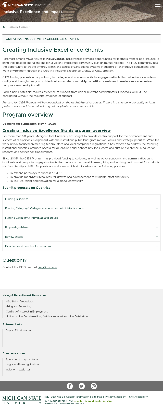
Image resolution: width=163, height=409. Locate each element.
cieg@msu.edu (47, 267)
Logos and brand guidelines (22, 364)
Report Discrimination (19, 330)
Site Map (97, 397)
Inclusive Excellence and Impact (32, 12)
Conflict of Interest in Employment (27, 311)
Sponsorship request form (22, 359)
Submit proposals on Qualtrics (26, 187)
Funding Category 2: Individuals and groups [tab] (31, 218)
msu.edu (78, 401)
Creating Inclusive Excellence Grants (42, 39)
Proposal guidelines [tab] (17, 227)
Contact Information (77, 397)
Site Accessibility (138, 397)
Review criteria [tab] (14, 237)
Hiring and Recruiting (18, 306)
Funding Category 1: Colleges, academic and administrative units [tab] (44, 208)
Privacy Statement (115, 397)
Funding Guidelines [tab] (16, 199)
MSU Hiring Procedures (20, 301)
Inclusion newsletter (18, 369)
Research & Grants (17, 27)
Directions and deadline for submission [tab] (28, 246)
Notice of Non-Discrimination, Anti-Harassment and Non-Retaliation (47, 316)
